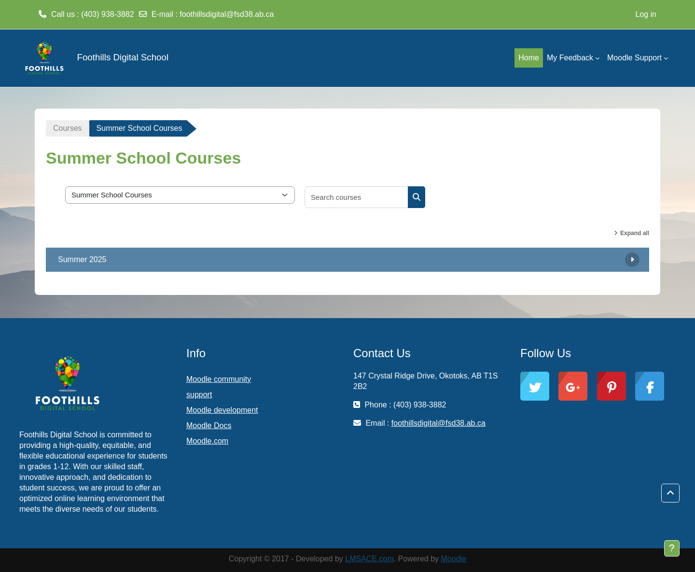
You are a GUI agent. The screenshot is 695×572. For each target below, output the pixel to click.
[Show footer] (672, 548)
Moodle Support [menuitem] (634, 58)
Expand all (634, 233)
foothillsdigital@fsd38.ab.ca (227, 14)
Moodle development (222, 410)
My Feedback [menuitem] (570, 58)
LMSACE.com (369, 559)
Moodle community (218, 379)
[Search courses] (357, 197)
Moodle (453, 559)
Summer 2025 (82, 259)
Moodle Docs (208, 425)
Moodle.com (207, 441)
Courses (67, 128)
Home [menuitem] (528, 58)
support (199, 395)
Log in (645, 14)
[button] (670, 493)
